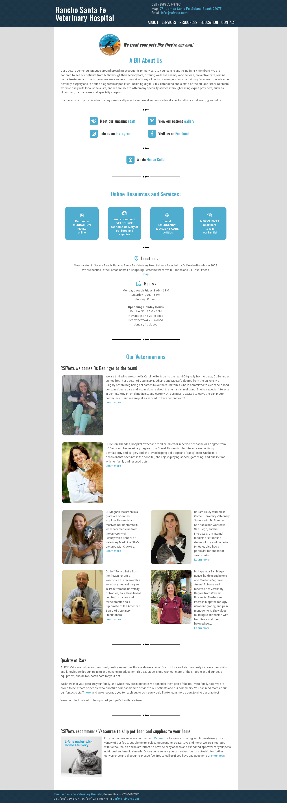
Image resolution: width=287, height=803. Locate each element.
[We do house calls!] (130, 160)
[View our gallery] (152, 121)
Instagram (123, 133)
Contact (228, 22)
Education (209, 22)
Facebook (182, 133)
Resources (188, 22)
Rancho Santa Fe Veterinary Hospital (78, 794)
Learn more (113, 402)
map (146, 274)
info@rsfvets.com (174, 13)
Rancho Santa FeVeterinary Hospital (84, 13)
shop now (217, 755)
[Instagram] (94, 134)
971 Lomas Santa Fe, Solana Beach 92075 (190, 9)
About (153, 22)
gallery (189, 121)
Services (169, 22)
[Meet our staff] (94, 121)
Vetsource (161, 738)
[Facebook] (152, 134)
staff (131, 121)
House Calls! (156, 159)
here (88, 692)
